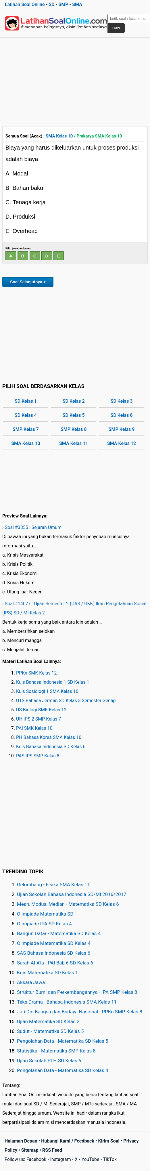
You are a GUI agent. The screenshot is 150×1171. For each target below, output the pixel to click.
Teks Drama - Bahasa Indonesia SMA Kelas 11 (67, 1002)
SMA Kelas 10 (59, 136)
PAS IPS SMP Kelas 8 (37, 756)
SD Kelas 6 (122, 415)
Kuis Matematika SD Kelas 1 (47, 972)
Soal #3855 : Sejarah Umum (33, 527)
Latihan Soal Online (25, 4)
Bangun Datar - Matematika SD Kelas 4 (59, 933)
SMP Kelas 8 (74, 429)
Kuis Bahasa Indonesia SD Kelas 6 (51, 746)
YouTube (90, 1159)
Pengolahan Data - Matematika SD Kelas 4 (62, 1070)
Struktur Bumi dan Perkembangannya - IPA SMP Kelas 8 (77, 992)
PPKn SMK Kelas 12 (36, 673)
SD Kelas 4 (26, 415)
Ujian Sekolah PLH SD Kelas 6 (49, 1060)
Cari (116, 28)
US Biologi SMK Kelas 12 (41, 709)
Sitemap (30, 1150)
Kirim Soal (109, 1141)
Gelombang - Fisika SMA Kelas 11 (53, 884)
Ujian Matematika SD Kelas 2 (48, 1021)
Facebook (36, 1159)
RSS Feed (52, 1150)
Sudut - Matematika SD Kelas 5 (50, 1031)
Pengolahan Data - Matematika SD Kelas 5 (62, 1041)
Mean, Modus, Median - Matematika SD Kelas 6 (68, 904)
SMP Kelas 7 (26, 429)
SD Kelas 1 (26, 401)
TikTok (110, 1159)
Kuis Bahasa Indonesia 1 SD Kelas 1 (52, 682)
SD (51, 4)
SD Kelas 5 (74, 415)
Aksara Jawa (31, 982)
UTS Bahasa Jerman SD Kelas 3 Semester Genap (66, 700)
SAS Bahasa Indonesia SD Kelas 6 (53, 953)
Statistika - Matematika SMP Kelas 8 (56, 1051)
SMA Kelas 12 (121, 443)
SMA (77, 4)
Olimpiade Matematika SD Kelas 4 (54, 943)
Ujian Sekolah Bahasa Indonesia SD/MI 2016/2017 (71, 894)
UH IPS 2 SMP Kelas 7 (38, 719)
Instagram (60, 1159)
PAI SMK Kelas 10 (34, 728)
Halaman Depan (21, 1141)
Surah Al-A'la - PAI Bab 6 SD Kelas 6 (55, 963)
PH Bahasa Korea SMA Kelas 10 (48, 737)
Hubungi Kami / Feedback (67, 1141)
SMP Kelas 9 (122, 429)
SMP (63, 4)
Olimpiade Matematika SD (45, 914)
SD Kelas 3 (122, 401)
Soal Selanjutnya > (28, 282)
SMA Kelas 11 (73, 443)
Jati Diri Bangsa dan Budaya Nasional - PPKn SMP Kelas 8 (79, 1012)
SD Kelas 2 (74, 401)
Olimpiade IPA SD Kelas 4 (44, 924)
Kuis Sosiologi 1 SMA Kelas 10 (47, 691)
